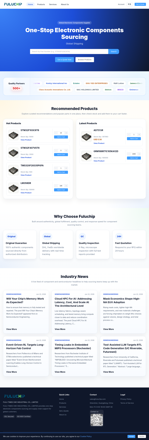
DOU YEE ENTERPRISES (135, 83)
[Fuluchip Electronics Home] (13, 4)
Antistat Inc (73, 83)
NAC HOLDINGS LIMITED (125, 90)
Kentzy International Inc (95, 83)
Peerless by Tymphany (40, 90)
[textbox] (69, 51)
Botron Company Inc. (34, 83)
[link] (38, 135)
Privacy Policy (125, 399)
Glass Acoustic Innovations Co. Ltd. (92, 90)
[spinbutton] (61, 133)
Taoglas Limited (64, 90)
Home (30, 4)
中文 (129, 4)
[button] (56, 133)
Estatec (115, 83)
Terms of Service (127, 403)
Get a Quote (63, 411)
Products (41, 4)
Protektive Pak (55, 83)
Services (53, 4)
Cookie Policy (86, 436)
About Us (65, 4)
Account (121, 4)
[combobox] (69, 51)
